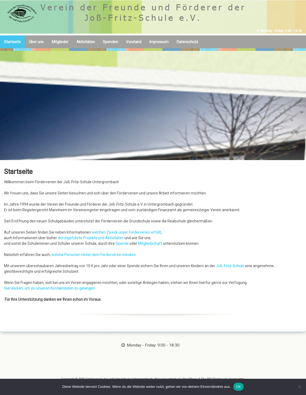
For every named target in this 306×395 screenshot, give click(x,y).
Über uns (36, 42)
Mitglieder (60, 42)
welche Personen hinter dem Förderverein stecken (93, 255)
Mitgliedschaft (150, 243)
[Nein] (299, 386)
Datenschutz (187, 42)
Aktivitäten (85, 42)
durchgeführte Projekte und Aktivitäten (91, 238)
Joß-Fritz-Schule (230, 266)
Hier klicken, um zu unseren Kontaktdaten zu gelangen (49, 288)
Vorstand (133, 42)
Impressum (159, 42)
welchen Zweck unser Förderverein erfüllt (126, 232)
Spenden (110, 42)
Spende (122, 243)
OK (238, 387)
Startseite (12, 42)
